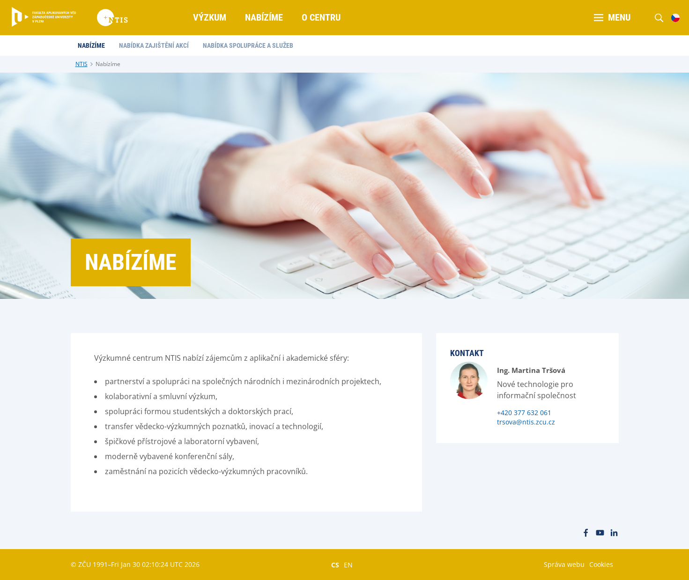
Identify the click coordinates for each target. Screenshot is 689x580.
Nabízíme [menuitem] (264, 17)
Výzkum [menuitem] (209, 17)
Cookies (601, 564)
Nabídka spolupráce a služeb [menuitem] (248, 45)
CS (335, 564)
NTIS (81, 64)
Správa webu (564, 564)
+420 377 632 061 (524, 412)
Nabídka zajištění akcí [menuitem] (154, 45)
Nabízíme (108, 64)
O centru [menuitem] (321, 17)
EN (348, 564)
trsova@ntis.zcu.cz (526, 421)
